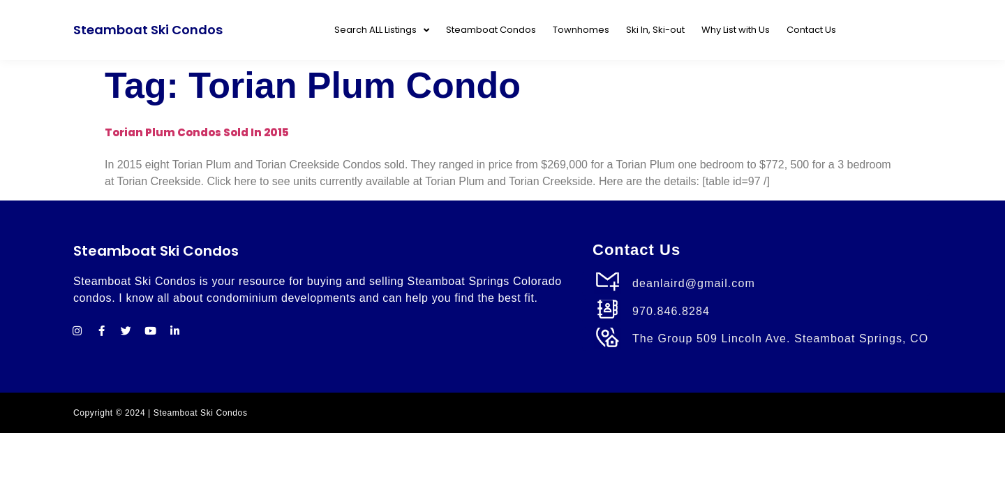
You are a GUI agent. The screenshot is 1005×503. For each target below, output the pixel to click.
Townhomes (581, 29)
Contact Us (811, 29)
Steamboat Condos (491, 29)
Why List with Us (735, 29)
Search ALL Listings (381, 30)
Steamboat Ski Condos (148, 29)
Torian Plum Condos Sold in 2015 (197, 132)
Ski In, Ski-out (655, 29)
